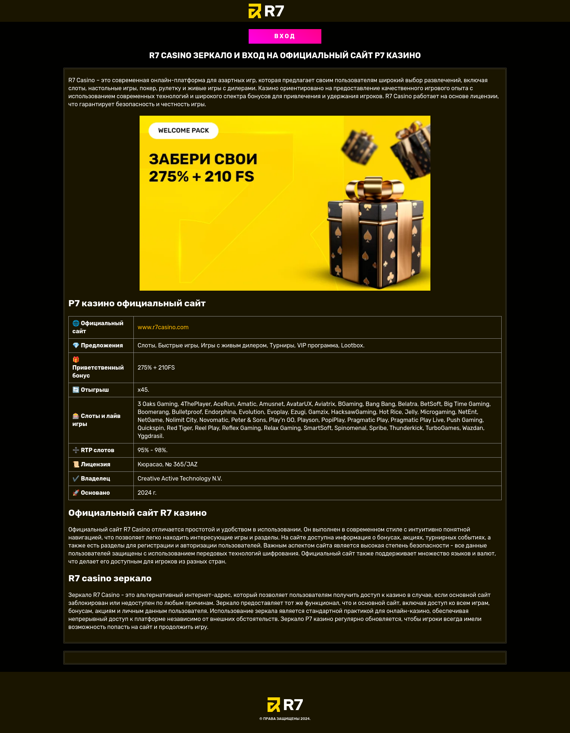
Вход (285, 36)
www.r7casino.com (163, 327)
